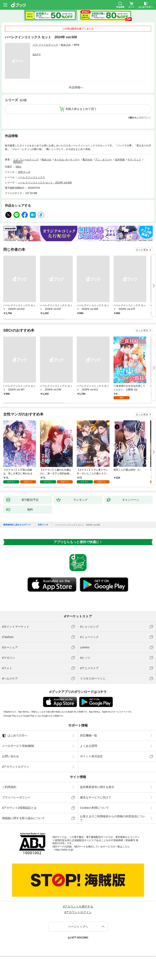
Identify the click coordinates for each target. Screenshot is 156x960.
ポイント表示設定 (91, 756)
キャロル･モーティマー (67, 159)
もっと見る (142, 249)
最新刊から (145, 117)
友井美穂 (120, 159)
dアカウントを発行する (78, 906)
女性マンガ (24, 172)
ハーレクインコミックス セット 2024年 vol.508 (45, 182)
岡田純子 (18, 162)
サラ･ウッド (134, 159)
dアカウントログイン (15, 766)
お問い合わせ (10, 756)
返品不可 (36, 54)
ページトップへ (78, 926)
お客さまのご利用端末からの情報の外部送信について (112, 818)
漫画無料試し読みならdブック (17, 525)
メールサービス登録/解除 (18, 745)
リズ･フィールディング (45, 44)
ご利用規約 (9, 787)
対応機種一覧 (88, 735)
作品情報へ (76, 87)
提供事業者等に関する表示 (97, 787)
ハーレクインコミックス (31, 177)
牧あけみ (66, 44)
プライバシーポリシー (16, 797)
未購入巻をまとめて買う (81, 109)
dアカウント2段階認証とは (19, 807)
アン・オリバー (103, 159)
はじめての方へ (14, 736)
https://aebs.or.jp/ (64, 849)
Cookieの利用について (94, 807)
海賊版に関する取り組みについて (23, 818)
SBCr (19, 166)
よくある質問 (88, 745)
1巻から (132, 117)
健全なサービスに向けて (95, 797)
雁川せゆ (87, 159)
